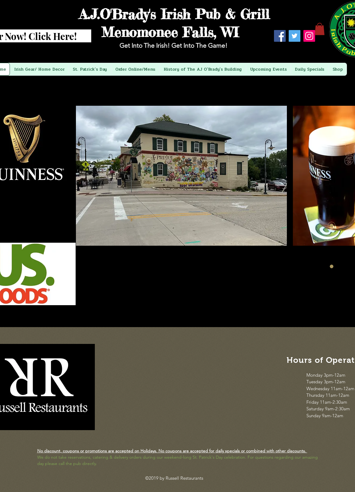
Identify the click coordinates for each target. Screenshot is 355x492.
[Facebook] (280, 36)
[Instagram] (309, 36)
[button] (319, 29)
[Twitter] (294, 36)
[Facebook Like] (296, 51)
